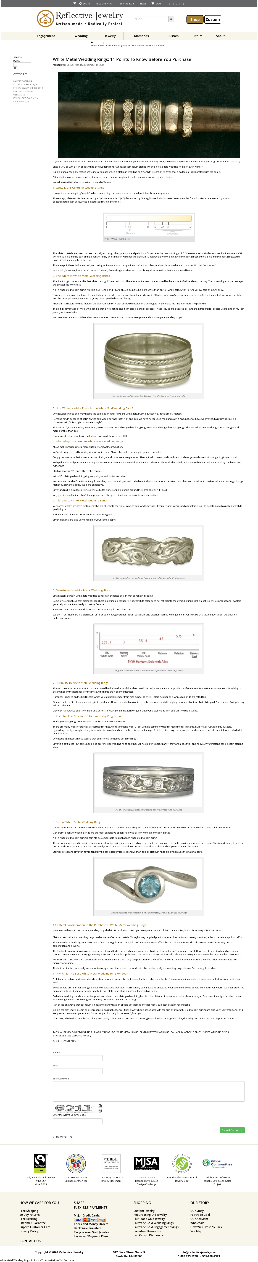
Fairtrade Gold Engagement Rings (156, 1227)
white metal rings (127, 1032)
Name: (56, 1052)
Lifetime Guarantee (33, 1223)
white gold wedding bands (99, 481)
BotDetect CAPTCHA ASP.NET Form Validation (75, 1112)
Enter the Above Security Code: (69, 1114)
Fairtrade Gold (200, 1215)
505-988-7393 (211, 1256)
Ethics (198, 36)
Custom (213, 19)
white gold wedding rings (103, 418)
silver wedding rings (116, 743)
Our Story (197, 1211)
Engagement (46, 36)
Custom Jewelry (144, 1211)
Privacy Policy (29, 1231)
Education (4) (20, 101)
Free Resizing (28, 1219)
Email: (56, 1065)
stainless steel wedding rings (106, 843)
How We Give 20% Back (206, 1227)
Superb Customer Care (35, 1227)
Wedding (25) (19, 95)
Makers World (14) (22, 81)
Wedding (81, 36)
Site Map (196, 1231)
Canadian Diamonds (147, 1231)
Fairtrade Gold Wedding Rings (153, 1223)
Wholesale (197, 1223)
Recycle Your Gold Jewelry (91, 1232)
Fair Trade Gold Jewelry (149, 1219)
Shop (195, 19)
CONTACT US (30, 1241)
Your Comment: (61, 1078)
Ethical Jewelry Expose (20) (27, 88)
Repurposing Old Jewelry (150, 1215)
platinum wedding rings (77, 832)
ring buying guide (104, 1032)
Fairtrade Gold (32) (23, 91)
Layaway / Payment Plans (91, 1236)
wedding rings (156, 161)
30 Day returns (30, 1215)
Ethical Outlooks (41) (24, 98)
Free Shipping (29, 1211)
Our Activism (199, 1219)
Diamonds (141, 36)
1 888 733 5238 (188, 1256)
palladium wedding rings (81, 937)
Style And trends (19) (24, 84)
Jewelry (110, 36)
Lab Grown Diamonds (148, 1235)
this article (205, 308)
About (220, 36)
